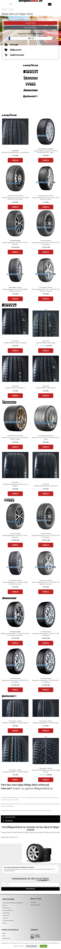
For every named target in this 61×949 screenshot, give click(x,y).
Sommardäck (15, 150)
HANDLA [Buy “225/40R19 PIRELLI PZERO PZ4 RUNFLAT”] (15, 351)
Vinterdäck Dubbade (15, 240)
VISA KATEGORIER (10, 817)
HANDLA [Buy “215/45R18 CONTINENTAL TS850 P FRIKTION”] (15, 780)
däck (5, 797)
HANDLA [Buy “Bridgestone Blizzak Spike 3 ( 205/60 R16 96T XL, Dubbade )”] (46, 690)
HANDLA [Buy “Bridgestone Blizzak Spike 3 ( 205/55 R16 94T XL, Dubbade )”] (15, 690)
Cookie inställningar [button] (32, 946)
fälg (10, 797)
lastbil (29, 797)
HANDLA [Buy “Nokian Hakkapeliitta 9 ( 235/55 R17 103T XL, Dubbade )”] (15, 252)
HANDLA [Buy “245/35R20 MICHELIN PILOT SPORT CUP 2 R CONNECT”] (15, 494)
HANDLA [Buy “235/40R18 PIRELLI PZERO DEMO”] (46, 351)
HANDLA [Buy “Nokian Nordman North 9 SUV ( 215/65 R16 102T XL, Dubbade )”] (46, 252)
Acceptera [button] (43, 946)
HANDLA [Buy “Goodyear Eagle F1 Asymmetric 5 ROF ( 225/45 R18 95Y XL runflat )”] (46, 207)
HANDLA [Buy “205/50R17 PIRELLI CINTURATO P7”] (15, 396)
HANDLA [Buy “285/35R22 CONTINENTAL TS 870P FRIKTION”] (46, 731)
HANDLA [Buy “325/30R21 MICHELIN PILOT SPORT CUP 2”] (46, 494)
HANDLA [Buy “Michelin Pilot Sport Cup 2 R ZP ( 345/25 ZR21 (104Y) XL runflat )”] (15, 447)
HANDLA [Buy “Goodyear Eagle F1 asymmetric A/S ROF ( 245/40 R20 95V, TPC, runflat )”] (46, 160)
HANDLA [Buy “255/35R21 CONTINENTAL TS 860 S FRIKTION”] (15, 731)
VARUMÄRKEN (9, 820)
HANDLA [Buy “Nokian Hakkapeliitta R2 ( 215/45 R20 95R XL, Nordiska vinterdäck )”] (15, 299)
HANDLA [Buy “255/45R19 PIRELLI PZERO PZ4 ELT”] (46, 396)
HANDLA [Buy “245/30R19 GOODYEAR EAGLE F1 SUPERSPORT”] (15, 160)
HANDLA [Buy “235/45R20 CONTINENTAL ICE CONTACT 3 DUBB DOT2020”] (46, 780)
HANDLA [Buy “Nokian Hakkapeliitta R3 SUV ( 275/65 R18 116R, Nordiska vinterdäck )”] (46, 299)
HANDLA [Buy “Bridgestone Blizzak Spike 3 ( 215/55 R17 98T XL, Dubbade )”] (46, 643)
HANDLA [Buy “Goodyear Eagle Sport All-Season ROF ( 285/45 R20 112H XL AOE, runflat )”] (15, 207)
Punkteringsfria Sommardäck (45, 149)
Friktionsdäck (12, 287)
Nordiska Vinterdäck (15, 631)
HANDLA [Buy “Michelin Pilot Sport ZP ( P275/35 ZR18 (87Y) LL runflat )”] (46, 447)
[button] (7, 9)
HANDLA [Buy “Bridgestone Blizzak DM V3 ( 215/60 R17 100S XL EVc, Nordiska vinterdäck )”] (15, 643)
